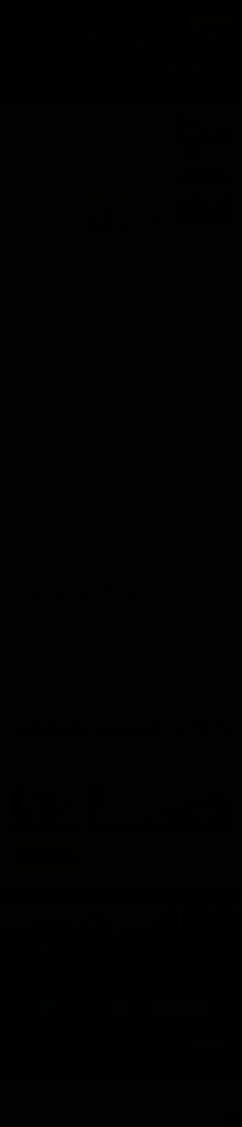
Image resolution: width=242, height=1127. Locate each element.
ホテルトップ (23, 94)
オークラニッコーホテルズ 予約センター (118, 1094)
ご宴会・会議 (45, 94)
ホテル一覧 (47, 1094)
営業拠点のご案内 (155, 1094)
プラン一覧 (65, 94)
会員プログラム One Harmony (74, 1094)
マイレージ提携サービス (183, 1094)
